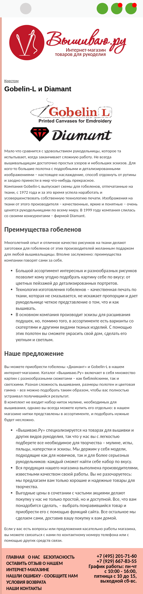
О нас (34, 557)
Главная (15, 557)
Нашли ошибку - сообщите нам (42, 576)
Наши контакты (24, 588)
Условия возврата (26, 582)
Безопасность (59, 557)
